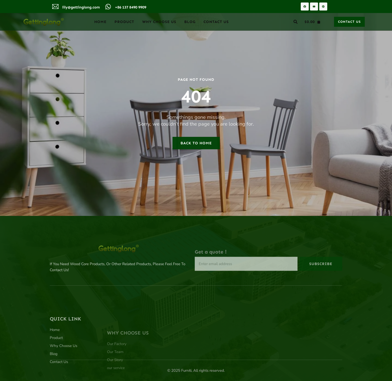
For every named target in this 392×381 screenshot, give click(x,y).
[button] (296, 22)
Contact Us (216, 22)
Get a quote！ (211, 258)
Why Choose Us (159, 22)
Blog (190, 22)
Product (124, 22)
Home (100, 22)
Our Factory (116, 357)
